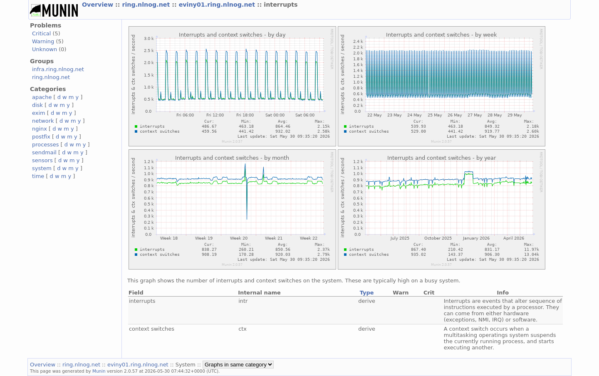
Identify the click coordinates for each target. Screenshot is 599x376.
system (42, 168)
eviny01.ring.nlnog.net (218, 4)
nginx (39, 129)
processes (45, 144)
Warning (43, 41)
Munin (99, 371)
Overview (98, 4)
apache (42, 97)
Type (367, 292)
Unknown (44, 49)
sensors (42, 160)
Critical (41, 33)
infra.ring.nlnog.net (58, 69)
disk (37, 105)
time (38, 176)
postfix (41, 137)
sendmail (44, 152)
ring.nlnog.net (147, 4)
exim (38, 113)
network (43, 121)
